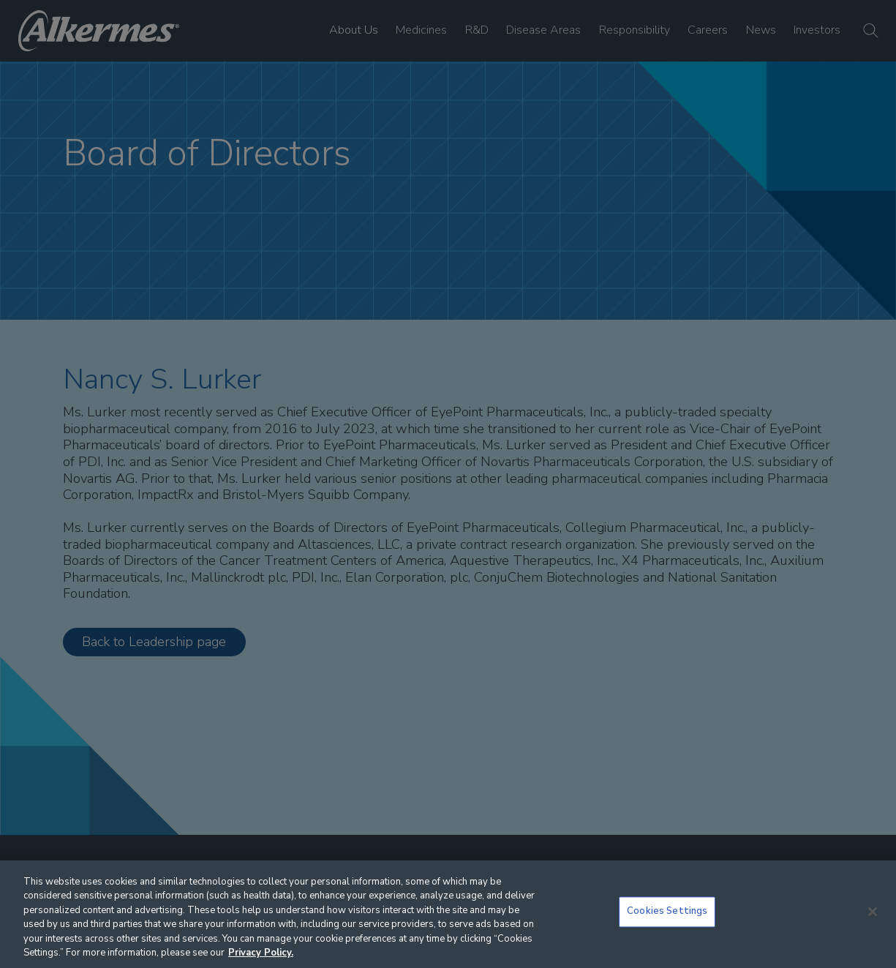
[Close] (873, 912)
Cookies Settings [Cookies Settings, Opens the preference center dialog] (667, 911)
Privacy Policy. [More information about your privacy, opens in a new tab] (260, 952)
